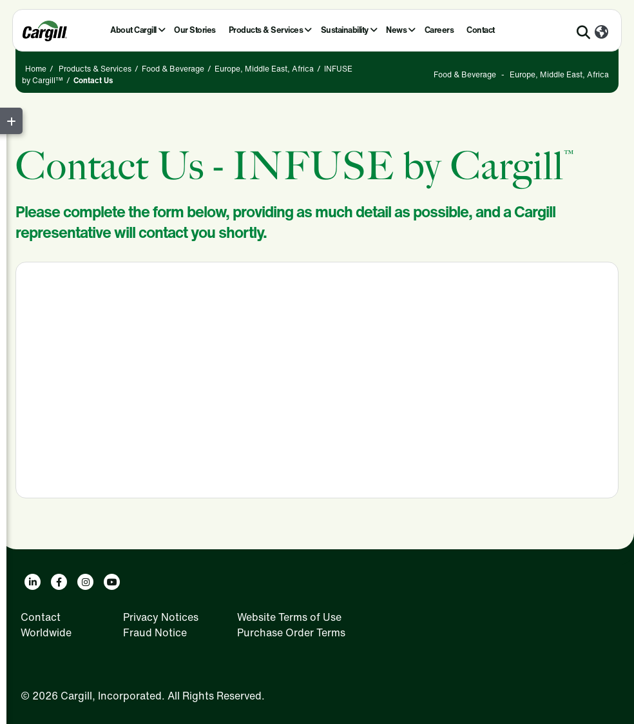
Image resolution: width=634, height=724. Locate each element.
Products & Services (266, 30)
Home (35, 68)
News (396, 30)
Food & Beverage (173, 68)
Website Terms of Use (289, 617)
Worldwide (46, 632)
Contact (480, 30)
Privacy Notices (160, 617)
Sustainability (345, 30)
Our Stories (195, 30)
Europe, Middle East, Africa (264, 68)
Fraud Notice (155, 632)
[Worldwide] (601, 33)
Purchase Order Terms (291, 632)
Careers (439, 30)
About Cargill (133, 30)
